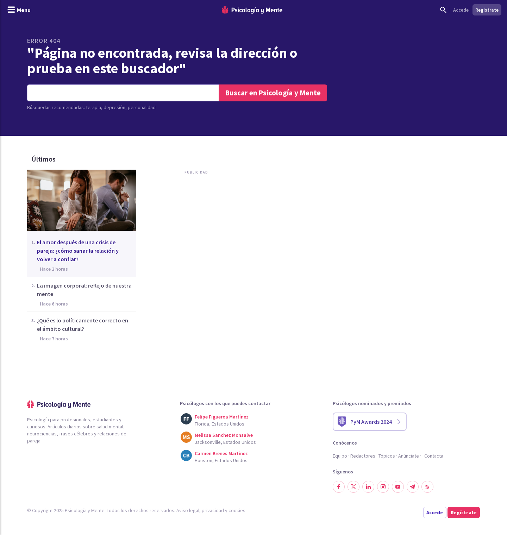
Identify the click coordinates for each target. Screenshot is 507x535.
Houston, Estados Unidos (221, 460)
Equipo (340, 456)
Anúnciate (408, 456)
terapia (93, 107)
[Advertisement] (195, 249)
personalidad (142, 107)
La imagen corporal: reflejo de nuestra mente (84, 289)
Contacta (433, 456)
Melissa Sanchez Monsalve (224, 435)
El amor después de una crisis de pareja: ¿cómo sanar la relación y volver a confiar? (78, 251)
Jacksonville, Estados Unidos (225, 442)
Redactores (362, 456)
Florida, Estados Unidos (219, 424)
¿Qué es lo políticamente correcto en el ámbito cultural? (82, 324)
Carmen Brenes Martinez (221, 453)
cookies (237, 510)
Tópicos (386, 456)
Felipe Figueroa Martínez (222, 417)
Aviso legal (187, 510)
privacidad (213, 510)
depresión (114, 107)
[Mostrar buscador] (443, 9)
